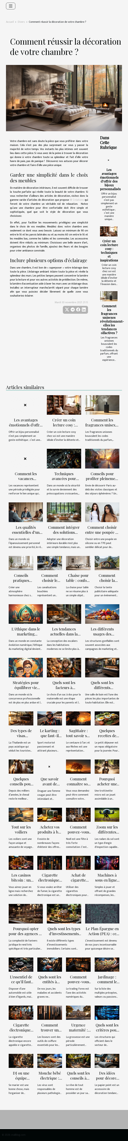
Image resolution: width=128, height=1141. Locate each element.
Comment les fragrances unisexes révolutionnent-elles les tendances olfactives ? (112, 319)
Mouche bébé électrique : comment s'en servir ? (49, 1080)
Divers (21, 22)
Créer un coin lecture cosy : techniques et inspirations (109, 250)
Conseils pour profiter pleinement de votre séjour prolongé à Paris (102, 481)
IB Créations (77, 200)
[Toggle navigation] (10, 6)
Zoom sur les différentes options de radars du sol (107, 834)
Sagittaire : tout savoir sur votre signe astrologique (78, 738)
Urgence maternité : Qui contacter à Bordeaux (78, 1032)
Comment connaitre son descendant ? (78, 783)
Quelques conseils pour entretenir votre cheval (21, 786)
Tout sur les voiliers (21, 829)
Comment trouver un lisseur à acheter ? (50, 1032)
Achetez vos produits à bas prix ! (50, 831)
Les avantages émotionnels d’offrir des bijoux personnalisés (110, 179)
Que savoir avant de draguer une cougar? (49, 786)
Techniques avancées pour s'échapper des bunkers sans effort (64, 481)
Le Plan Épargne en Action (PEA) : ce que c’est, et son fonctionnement (102, 936)
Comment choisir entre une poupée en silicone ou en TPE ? (102, 532)
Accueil (10, 22)
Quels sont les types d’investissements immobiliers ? (64, 933)
